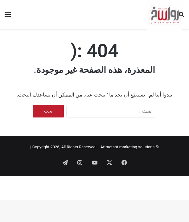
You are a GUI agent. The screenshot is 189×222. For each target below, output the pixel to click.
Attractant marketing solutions (127, 147)
